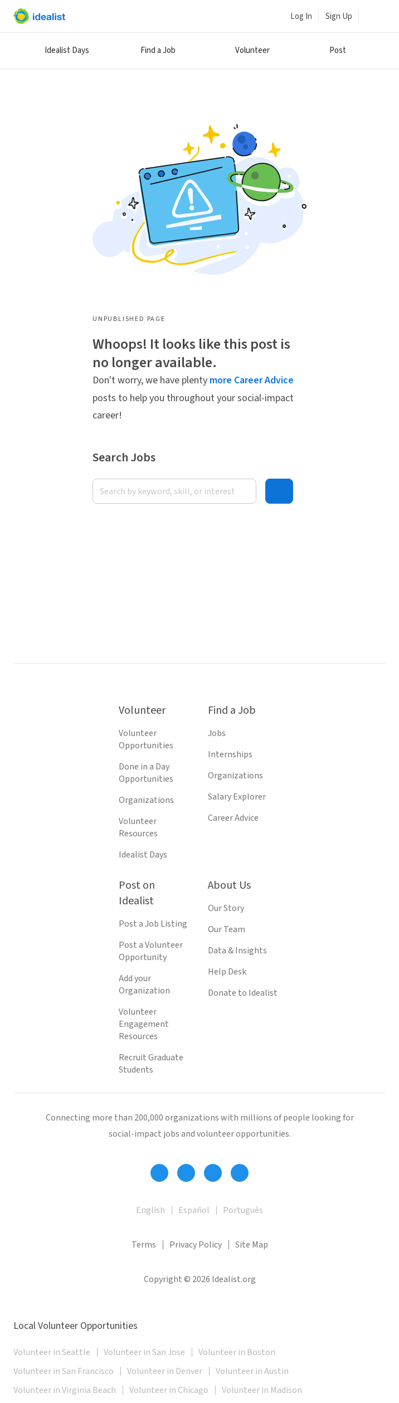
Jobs (217, 733)
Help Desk (227, 972)
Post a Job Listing (153, 924)
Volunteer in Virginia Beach (64, 1390)
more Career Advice (252, 380)
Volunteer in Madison (262, 1390)
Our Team (226, 929)
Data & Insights (237, 950)
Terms (144, 1245)
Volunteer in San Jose (144, 1352)
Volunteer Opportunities (146, 739)
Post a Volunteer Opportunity (151, 951)
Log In (301, 16)
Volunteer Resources (138, 827)
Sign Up (338, 16)
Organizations (146, 800)
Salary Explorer (237, 797)
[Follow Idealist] (159, 1173)
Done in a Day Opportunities (146, 773)
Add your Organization (144, 984)
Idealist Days (67, 50)
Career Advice (233, 818)
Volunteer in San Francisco (63, 1371)
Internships (230, 754)
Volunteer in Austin (252, 1371)
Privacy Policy (195, 1245)
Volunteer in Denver (164, 1371)
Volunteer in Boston (236, 1352)
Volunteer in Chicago (168, 1390)
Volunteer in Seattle (51, 1352)
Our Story (226, 908)
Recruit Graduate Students (151, 1063)
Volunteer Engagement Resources (144, 1024)
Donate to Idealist (243, 993)
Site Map (251, 1245)
